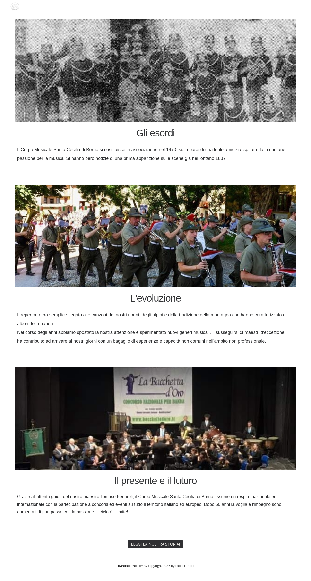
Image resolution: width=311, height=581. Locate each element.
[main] (155, 144)
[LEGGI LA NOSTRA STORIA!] (155, 544)
